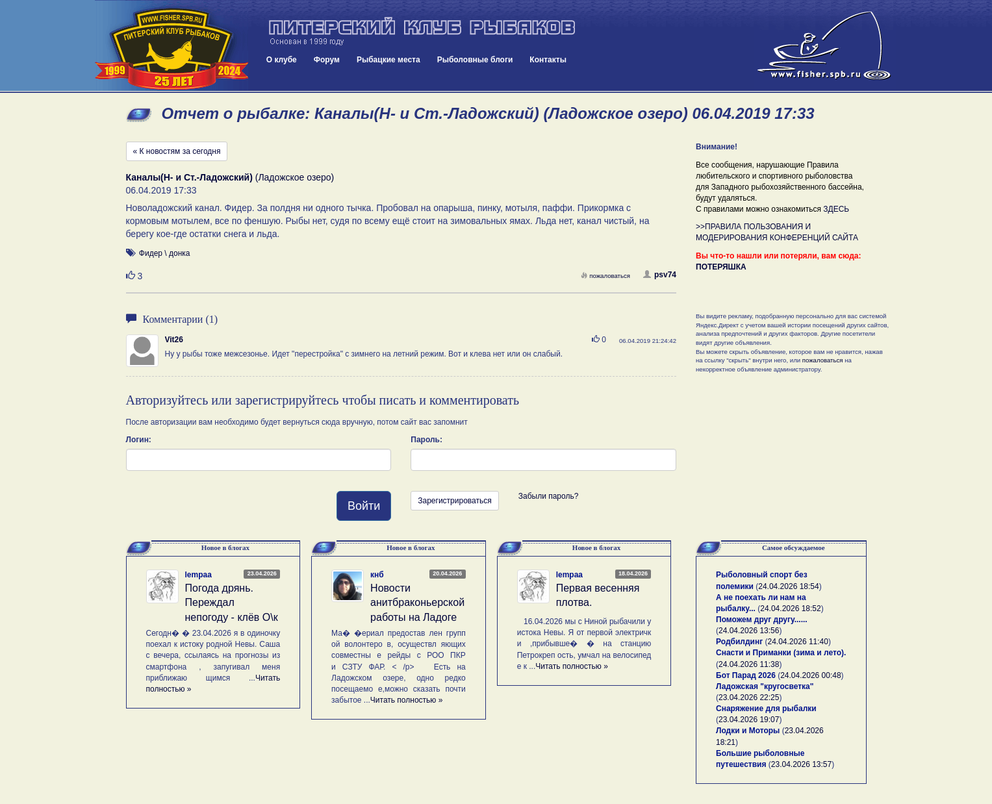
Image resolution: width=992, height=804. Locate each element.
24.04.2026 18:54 (788, 586)
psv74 (659, 274)
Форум (327, 59)
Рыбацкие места (388, 59)
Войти (364, 505)
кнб (377, 574)
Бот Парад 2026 (746, 675)
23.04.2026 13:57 (801, 764)
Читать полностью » (406, 700)
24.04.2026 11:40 (798, 641)
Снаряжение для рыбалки (766, 708)
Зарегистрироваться (454, 500)
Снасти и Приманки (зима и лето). (781, 652)
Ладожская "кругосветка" (764, 686)
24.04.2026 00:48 (810, 675)
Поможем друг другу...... (762, 619)
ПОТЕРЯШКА (721, 266)
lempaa (198, 574)
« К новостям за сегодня (177, 151)
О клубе (281, 59)
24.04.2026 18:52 (790, 608)
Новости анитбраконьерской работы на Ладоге (417, 603)
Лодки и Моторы (748, 730)
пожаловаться (605, 275)
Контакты (547, 59)
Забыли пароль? (548, 496)
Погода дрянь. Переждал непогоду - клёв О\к (231, 603)
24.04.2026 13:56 (749, 630)
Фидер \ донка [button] (164, 253)
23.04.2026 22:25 (749, 697)
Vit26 (174, 339)
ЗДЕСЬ (836, 209)
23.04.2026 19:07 (749, 719)
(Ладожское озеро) (230, 177)
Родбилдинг (739, 641)
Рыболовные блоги (475, 59)
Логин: (138, 439)
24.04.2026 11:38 (749, 664)
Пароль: (426, 439)
